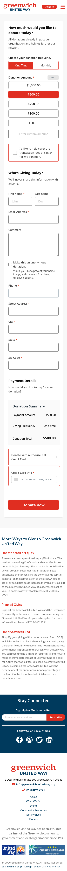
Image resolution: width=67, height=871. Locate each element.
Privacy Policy (53, 866)
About (33, 796)
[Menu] (63, 7)
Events (33, 805)
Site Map (27, 866)
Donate (49, 6)
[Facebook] (19, 740)
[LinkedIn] (49, 740)
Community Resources (33, 810)
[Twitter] (39, 740)
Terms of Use (39, 866)
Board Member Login (12, 866)
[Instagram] (29, 740)
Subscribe (56, 717)
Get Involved (33, 814)
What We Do (33, 801)
